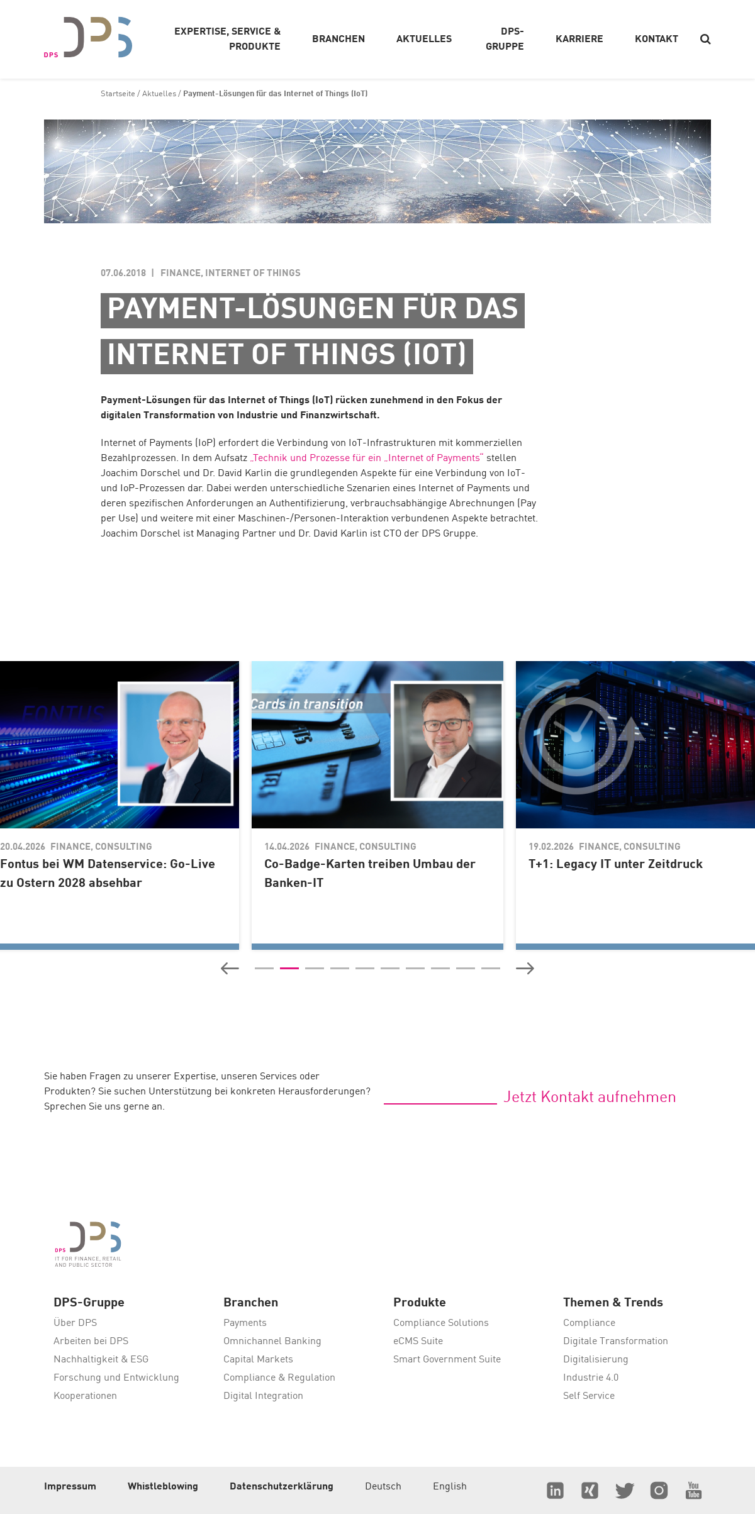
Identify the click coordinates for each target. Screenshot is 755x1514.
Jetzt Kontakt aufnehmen (589, 1098)
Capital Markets (258, 1360)
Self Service (589, 1396)
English (450, 1487)
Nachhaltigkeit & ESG (100, 1360)
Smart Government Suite (447, 1360)
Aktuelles (159, 94)
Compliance (589, 1323)
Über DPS (75, 1323)
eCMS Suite (418, 1342)
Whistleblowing (163, 1487)
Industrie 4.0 (590, 1378)
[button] (230, 968)
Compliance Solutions (441, 1323)
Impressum (70, 1487)
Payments (245, 1323)
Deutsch (383, 1487)
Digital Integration (263, 1396)
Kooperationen (85, 1396)
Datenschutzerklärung (281, 1487)
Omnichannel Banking (272, 1342)
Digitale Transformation (615, 1342)
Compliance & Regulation (279, 1378)
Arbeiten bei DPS (90, 1342)
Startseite (118, 94)
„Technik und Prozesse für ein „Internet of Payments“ (367, 459)
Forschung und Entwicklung (116, 1378)
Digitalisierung (596, 1360)
